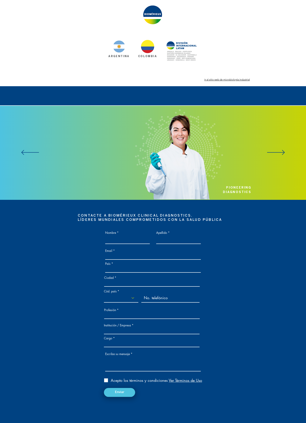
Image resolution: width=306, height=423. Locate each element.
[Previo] (30, 153)
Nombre (110, 232)
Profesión (110, 310)
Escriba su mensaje (117, 353)
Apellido (161, 232)
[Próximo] (276, 153)
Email (108, 250)
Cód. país (110, 291)
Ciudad (109, 277)
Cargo (108, 338)
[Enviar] (119, 392)
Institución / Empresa (117, 325)
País (107, 263)
